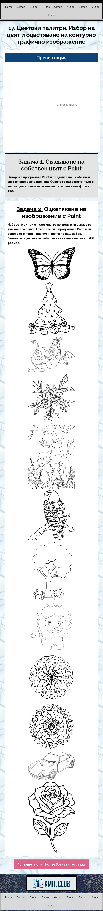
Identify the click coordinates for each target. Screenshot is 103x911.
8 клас (83, 6)
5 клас (46, 6)
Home (9, 6)
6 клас (58, 6)
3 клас (21, 6)
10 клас (52, 15)
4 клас (33, 6)
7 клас (70, 6)
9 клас (95, 6)
